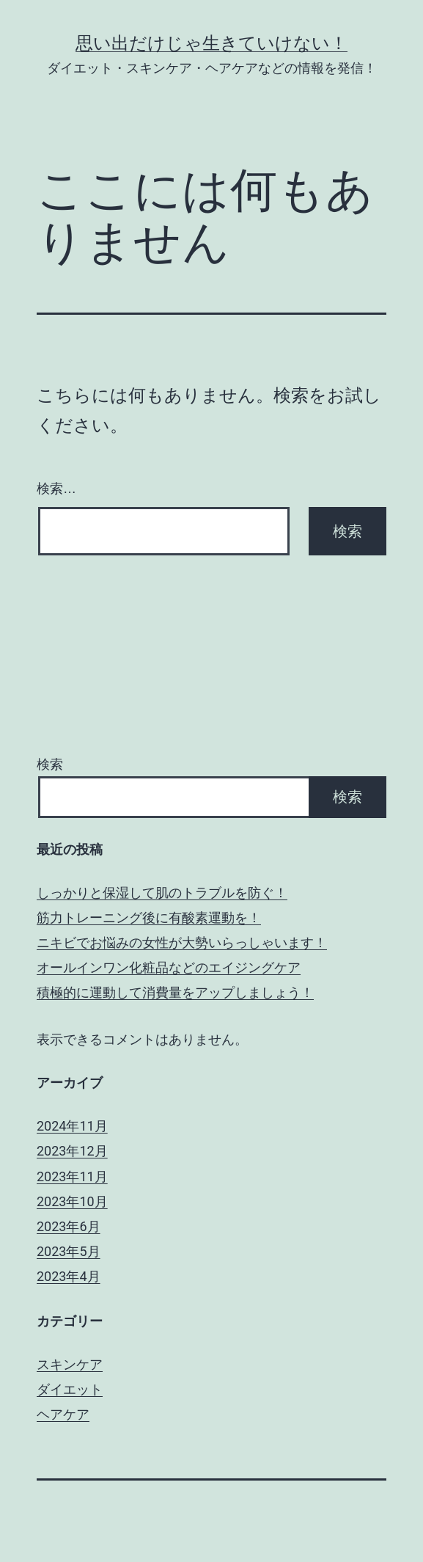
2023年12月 (72, 1150)
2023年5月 (68, 1251)
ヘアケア (63, 1414)
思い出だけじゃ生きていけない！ (211, 43)
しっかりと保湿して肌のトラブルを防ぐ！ (162, 892)
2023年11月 (72, 1176)
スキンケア (70, 1364)
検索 (50, 764)
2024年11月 (72, 1126)
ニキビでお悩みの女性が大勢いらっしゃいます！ (182, 942)
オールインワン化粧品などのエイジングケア (169, 967)
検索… (56, 488)
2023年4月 (68, 1276)
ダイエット (70, 1389)
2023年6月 (68, 1226)
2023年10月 (72, 1201)
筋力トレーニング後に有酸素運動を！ (149, 917)
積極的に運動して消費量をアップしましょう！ (175, 992)
